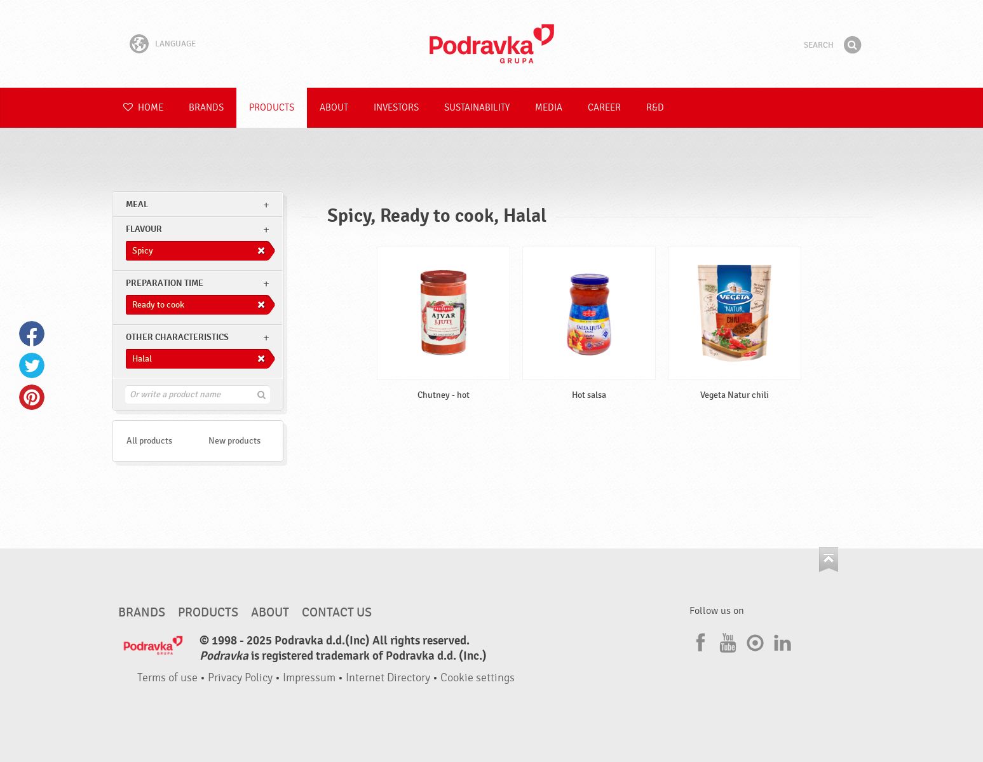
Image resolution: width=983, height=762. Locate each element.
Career (604, 107)
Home (143, 107)
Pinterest (31, 397)
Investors (396, 107)
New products (234, 440)
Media (548, 107)
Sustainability (477, 107)
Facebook (31, 333)
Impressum (309, 677)
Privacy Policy (240, 677)
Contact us (337, 612)
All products (149, 440)
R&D (655, 107)
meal (137, 204)
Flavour (144, 229)
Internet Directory (388, 677)
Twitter (31, 365)
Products (271, 107)
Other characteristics (177, 337)
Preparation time (164, 283)
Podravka (491, 44)
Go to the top (828, 559)
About (334, 107)
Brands (206, 107)
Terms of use (167, 677)
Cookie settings (477, 677)
